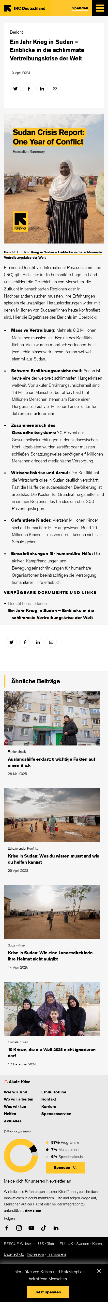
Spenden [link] (80, 8)
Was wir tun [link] (15, 1106)
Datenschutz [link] (14, 1254)
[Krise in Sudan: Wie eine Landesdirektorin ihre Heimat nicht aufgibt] (54, 929)
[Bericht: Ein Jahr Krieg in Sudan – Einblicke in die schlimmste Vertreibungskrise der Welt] (54, 187)
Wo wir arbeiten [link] (18, 1099)
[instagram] (19, 1228)
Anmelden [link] (33, 1210)
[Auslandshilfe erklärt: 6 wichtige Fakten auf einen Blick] (54, 735)
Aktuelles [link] (12, 1121)
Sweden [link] (82, 1243)
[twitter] (15, 88)
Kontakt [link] (48, 1099)
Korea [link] (97, 1243)
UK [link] (70, 1243)
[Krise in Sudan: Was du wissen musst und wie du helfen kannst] (54, 832)
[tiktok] (43, 1228)
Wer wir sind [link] (15, 1092)
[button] (65, 1167)
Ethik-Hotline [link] (53, 1092)
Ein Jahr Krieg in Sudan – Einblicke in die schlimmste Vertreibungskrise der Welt (47, 50)
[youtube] (31, 1228)
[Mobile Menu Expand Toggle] (100, 8)
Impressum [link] (35, 1254)
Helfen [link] (10, 1113)
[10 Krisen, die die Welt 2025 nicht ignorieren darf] (54, 1026)
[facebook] (28, 88)
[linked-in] (41, 88)
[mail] (55, 88)
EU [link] (62, 1243)
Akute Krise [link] (19, 1081)
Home (26, 8)
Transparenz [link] (56, 1254)
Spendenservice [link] (56, 1113)
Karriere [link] (48, 1106)
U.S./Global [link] (47, 1243)
